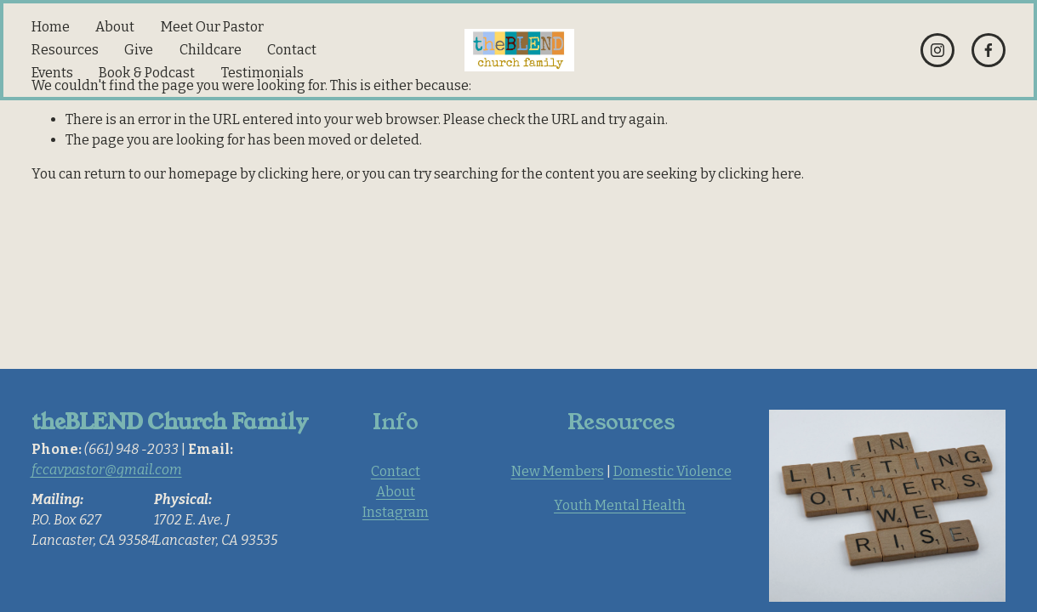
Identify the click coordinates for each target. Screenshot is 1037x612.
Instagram (395, 512)
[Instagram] (937, 50)
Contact (291, 50)
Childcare (210, 50)
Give (138, 50)
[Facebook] (988, 50)
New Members (557, 471)
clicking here (299, 174)
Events (52, 73)
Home (50, 27)
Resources (65, 50)
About (114, 27)
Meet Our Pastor (212, 27)
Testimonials (262, 73)
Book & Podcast (147, 73)
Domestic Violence (672, 471)
